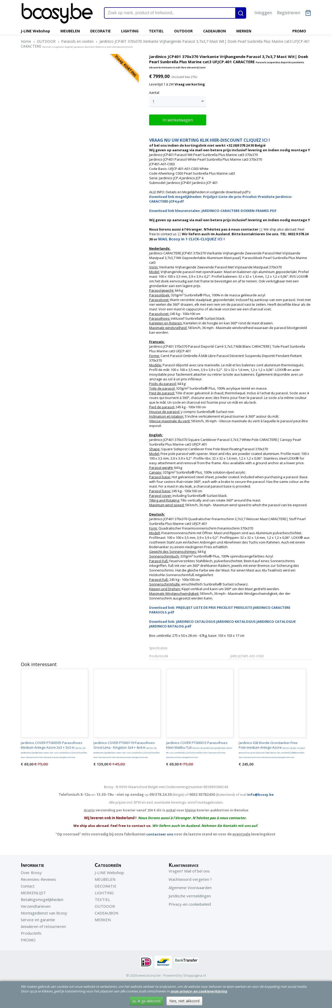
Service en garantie (38, 918)
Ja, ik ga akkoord (146, 1000)
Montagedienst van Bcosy (44, 911)
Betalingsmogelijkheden (42, 898)
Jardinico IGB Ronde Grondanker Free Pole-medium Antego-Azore (272, 748)
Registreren (288, 13)
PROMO (299, 30)
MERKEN (243, 30)
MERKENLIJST (33, 891)
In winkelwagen (178, 118)
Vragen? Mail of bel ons (189, 869)
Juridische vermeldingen (190, 894)
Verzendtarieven (36, 904)
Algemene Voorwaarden (190, 886)
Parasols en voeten (77, 41)
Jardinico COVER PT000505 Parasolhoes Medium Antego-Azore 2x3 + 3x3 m (54, 748)
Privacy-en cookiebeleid (190, 902)
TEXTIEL (156, 30)
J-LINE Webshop (35, 30)
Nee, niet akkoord (184, 1000)
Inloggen (263, 13)
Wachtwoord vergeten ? (190, 878)
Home (26, 41)
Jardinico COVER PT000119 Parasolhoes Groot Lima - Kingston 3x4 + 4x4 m (126, 748)
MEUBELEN (70, 30)
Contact (27, 884)
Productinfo (31, 931)
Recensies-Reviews (38, 878)
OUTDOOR (183, 30)
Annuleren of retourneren (43, 925)
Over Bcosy (31, 871)
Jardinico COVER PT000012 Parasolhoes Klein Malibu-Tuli (199, 748)
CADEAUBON (214, 30)
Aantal (154, 92)
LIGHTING (130, 30)
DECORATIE (100, 30)
